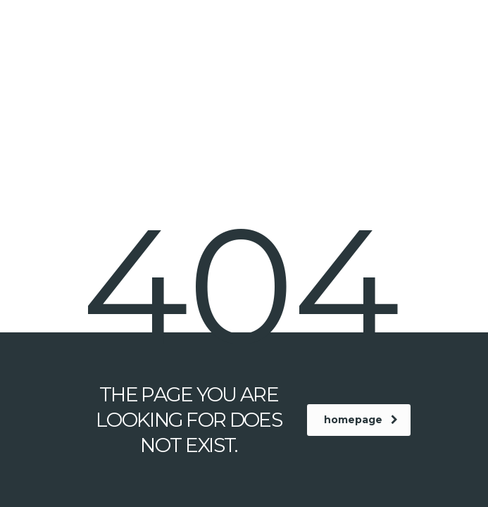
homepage (361, 419)
